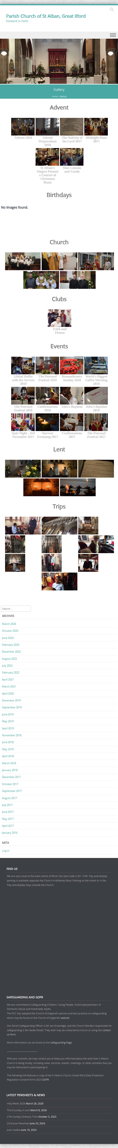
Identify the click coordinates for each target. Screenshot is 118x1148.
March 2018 (9, 763)
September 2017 (12, 791)
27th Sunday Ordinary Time (22, 1116)
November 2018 (11, 735)
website (65, 1017)
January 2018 (9, 770)
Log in (5, 850)
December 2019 (11, 700)
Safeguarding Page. (61, 1042)
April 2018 (8, 756)
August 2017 (9, 798)
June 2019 (8, 714)
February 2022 (10, 672)
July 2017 (7, 805)
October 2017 (10, 784)
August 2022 (9, 658)
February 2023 (10, 645)
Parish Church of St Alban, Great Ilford (46, 16)
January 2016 (9, 832)
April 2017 (8, 826)
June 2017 (8, 812)
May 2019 (8, 721)
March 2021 (9, 686)
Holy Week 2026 (16, 1103)
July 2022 (7, 665)
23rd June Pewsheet (18, 1123)
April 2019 (8, 728)
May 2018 (8, 749)
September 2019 (12, 707)
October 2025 (10, 631)
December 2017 (11, 777)
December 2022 (11, 651)
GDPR (45, 1079)
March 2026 (9, 624)
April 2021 (8, 679)
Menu (59, 35)
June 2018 (8, 742)
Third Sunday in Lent (18, 1110)
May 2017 (8, 819)
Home (55, 96)
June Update (14, 1129)
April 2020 (8, 693)
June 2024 (8, 638)
